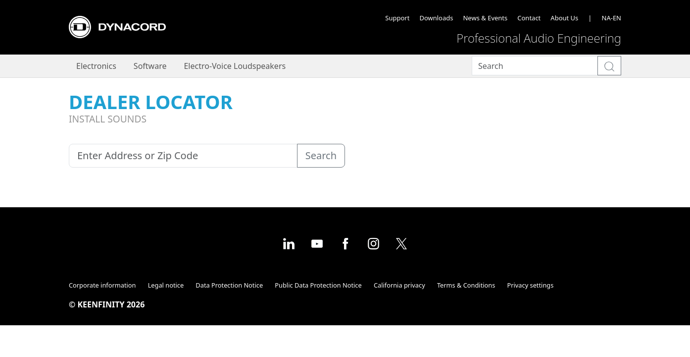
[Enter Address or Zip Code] (183, 156)
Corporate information (102, 285)
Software (150, 65)
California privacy (399, 285)
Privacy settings (530, 285)
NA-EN (611, 17)
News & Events (485, 17)
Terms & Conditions (466, 285)
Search (321, 155)
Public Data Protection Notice (318, 285)
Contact (529, 17)
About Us (564, 17)
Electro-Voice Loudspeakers (235, 65)
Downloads (436, 17)
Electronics (96, 65)
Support (397, 17)
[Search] (535, 65)
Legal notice (166, 285)
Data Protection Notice (229, 285)
